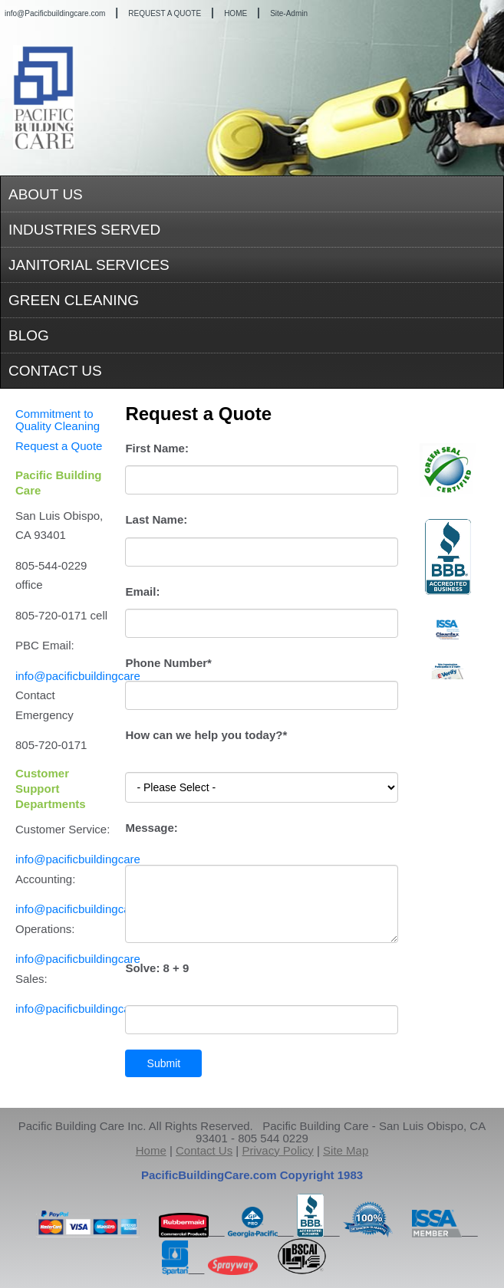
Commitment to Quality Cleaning (57, 419)
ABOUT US (45, 194)
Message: (151, 827)
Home (151, 1150)
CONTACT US (55, 371)
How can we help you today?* (206, 734)
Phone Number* (168, 662)
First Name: (157, 448)
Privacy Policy (277, 1150)
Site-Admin (289, 13)
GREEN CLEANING (73, 300)
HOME (235, 13)
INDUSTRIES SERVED (84, 230)
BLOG (28, 335)
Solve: (157, 967)
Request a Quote (58, 445)
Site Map (345, 1150)
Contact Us (204, 1150)
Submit (164, 1063)
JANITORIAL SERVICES (89, 265)
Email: (142, 591)
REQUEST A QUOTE (164, 13)
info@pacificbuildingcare (77, 675)
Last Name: (156, 519)
